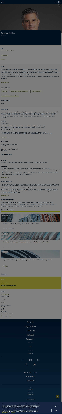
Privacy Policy (5, 412)
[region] (31, 408)
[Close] (60, 408)
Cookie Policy (12, 412)
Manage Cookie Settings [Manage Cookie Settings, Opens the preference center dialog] (56, 406)
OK (56, 410)
